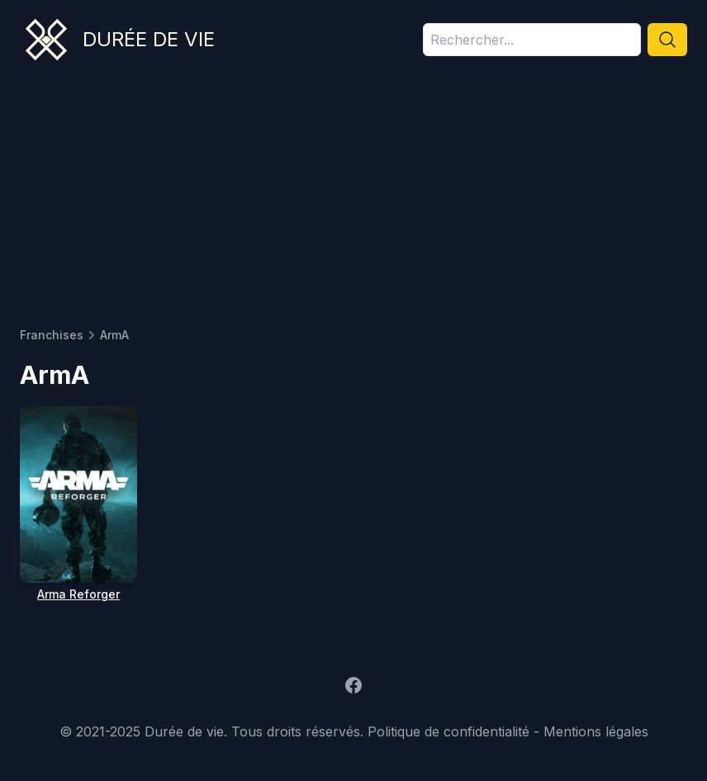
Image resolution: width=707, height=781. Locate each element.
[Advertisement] (353, 203)
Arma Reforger (78, 594)
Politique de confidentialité (448, 731)
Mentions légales (595, 731)
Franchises (51, 335)
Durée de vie (149, 39)
